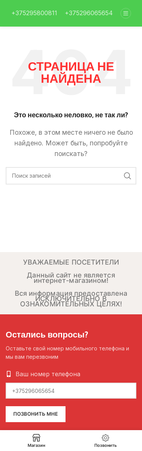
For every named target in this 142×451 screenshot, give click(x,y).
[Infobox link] (34, 13)
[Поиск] (71, 175)
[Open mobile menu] (126, 13)
